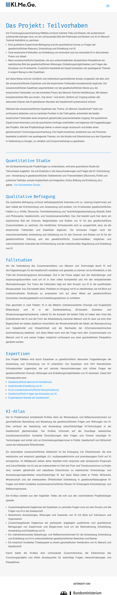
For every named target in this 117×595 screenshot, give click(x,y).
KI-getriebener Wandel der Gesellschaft (28, 397)
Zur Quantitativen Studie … (28, 184)
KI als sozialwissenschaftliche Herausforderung (33, 389)
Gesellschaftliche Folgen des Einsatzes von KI (32, 393)
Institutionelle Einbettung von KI (25, 386)
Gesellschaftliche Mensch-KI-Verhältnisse (30, 382)
